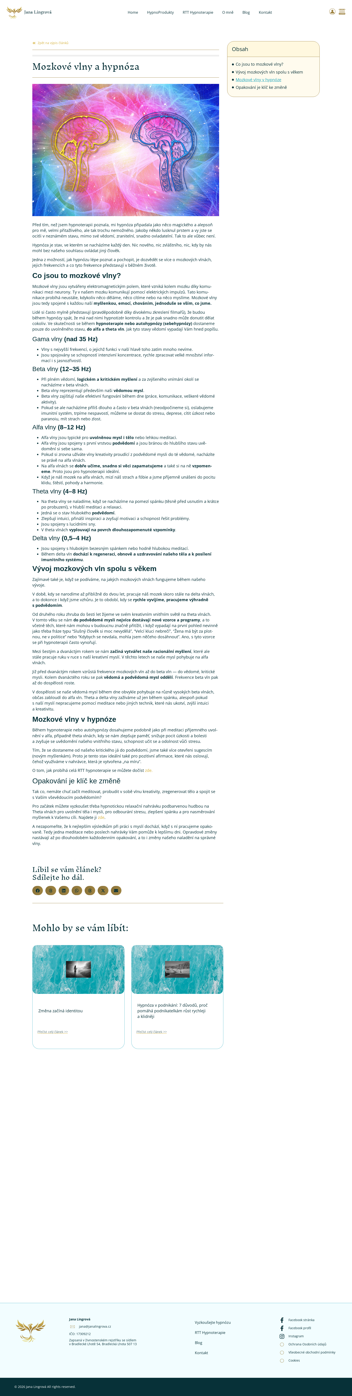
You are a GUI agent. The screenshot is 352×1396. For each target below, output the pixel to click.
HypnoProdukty (160, 12)
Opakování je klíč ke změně (261, 87)
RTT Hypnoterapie (198, 12)
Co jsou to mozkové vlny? (259, 64)
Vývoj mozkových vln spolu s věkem (269, 72)
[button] (37, 890)
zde (100, 817)
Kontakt (265, 12)
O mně (227, 12)
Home (133, 12)
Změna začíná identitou (60, 1010)
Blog (246, 12)
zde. (148, 770)
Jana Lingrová (38, 12)
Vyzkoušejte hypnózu (213, 1322)
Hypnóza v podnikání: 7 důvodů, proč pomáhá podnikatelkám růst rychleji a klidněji (172, 1010)
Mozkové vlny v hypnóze (258, 79)
